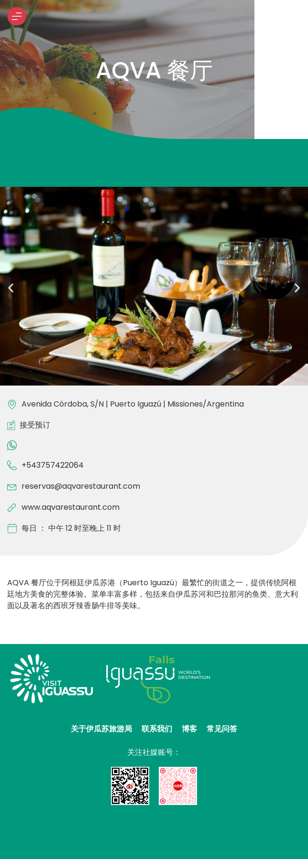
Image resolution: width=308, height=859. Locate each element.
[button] (11, 288)
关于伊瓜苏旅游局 (101, 728)
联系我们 (157, 728)
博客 (189, 728)
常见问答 (222, 728)
